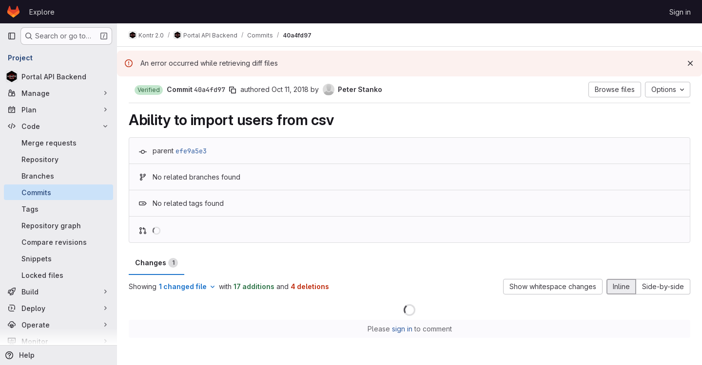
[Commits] (58, 192)
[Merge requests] (58, 142)
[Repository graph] (58, 225)
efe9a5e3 (191, 150)
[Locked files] (58, 275)
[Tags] (58, 209)
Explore (42, 12)
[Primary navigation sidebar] (12, 36)
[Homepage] (13, 11)
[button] (149, 90)
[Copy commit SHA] (232, 90)
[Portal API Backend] (58, 76)
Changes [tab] (156, 263)
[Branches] (58, 175)
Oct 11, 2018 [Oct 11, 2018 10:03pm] (290, 89)
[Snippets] (58, 258)
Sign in (680, 12)
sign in (402, 329)
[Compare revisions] (58, 242)
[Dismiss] (690, 63)
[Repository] (58, 159)
